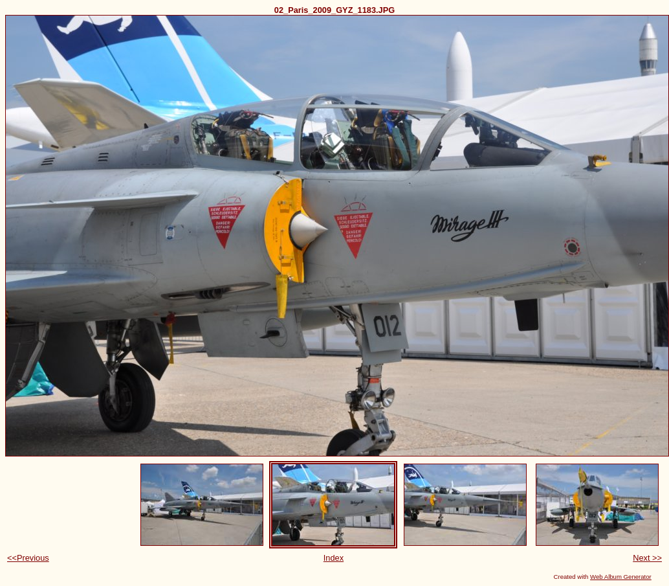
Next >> (647, 558)
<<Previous (28, 558)
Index (334, 558)
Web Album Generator (621, 576)
